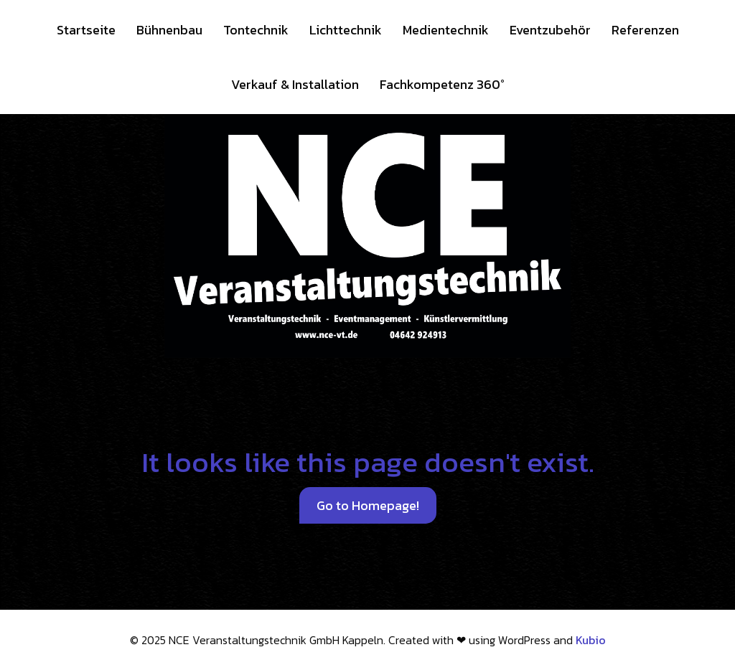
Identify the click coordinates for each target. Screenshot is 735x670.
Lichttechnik (345, 29)
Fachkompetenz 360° (442, 84)
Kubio (591, 639)
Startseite (86, 29)
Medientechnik (446, 29)
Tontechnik (256, 29)
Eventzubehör (550, 29)
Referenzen (645, 29)
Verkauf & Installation (295, 84)
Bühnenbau (169, 29)
